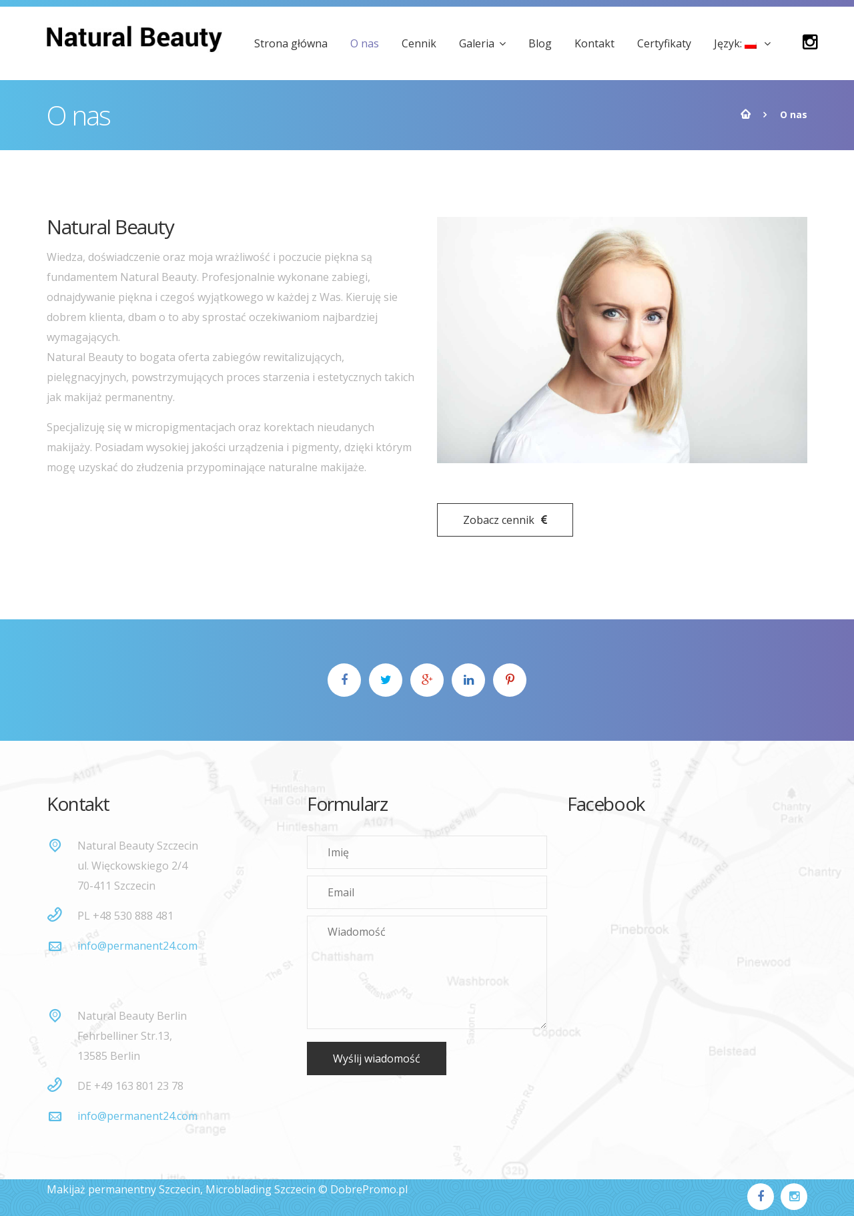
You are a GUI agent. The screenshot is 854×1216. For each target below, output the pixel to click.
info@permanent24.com (137, 945)
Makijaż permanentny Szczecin (123, 1189)
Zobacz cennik (505, 520)
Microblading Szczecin (260, 1189)
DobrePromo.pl (369, 1189)
